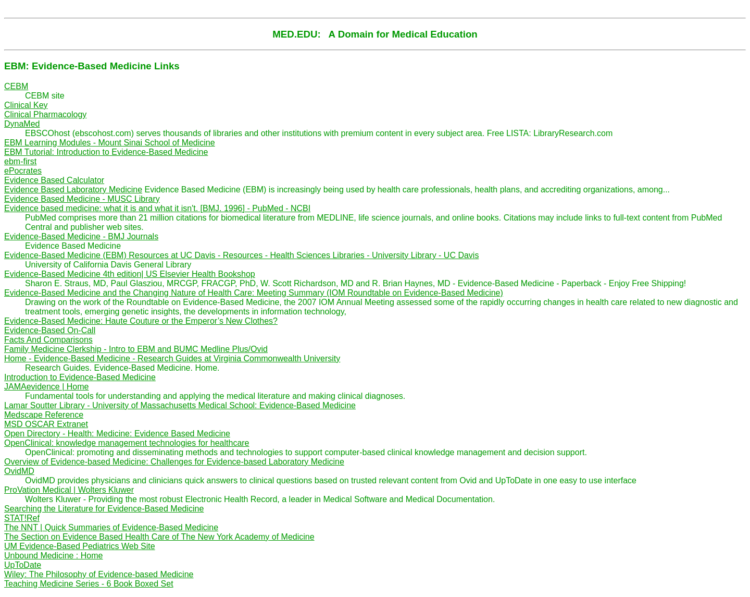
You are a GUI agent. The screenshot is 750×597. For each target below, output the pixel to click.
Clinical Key (26, 105)
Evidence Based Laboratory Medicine (73, 189)
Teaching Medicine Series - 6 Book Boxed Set (88, 583)
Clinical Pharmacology (45, 114)
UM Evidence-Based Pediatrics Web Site (79, 546)
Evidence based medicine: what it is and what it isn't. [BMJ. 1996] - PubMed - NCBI (157, 208)
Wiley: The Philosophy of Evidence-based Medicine (98, 574)
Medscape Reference (43, 414)
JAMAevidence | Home (46, 386)
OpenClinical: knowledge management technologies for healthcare (126, 442)
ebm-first (20, 161)
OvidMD (19, 471)
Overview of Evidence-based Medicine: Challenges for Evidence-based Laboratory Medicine (174, 461)
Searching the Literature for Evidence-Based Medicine (104, 508)
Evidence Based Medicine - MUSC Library (82, 198)
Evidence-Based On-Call (49, 330)
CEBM (16, 86)
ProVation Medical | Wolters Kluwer (69, 489)
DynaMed (22, 123)
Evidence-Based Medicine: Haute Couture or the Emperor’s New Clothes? (141, 320)
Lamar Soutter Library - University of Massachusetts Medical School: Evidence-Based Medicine (180, 405)
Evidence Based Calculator (54, 180)
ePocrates (23, 170)
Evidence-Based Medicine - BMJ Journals (81, 236)
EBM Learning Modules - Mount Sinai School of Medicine (109, 142)
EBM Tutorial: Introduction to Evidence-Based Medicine (106, 152)
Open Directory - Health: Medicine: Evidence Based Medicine (117, 433)
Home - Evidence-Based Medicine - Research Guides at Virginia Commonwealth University (172, 358)
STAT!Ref (22, 518)
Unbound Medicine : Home (53, 555)
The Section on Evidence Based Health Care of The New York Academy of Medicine (159, 536)
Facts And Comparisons (48, 339)
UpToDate (22, 565)
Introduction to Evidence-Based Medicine (80, 377)
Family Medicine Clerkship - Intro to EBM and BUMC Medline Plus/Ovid (136, 349)
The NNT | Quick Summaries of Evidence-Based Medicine (111, 527)
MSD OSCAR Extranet (46, 424)
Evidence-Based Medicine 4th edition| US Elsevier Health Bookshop (129, 274)
